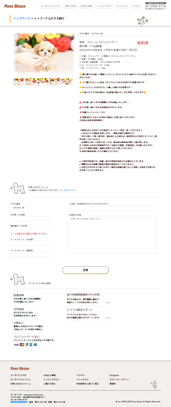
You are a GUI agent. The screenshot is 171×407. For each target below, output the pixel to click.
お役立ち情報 (86, 6)
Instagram (114, 375)
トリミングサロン (104, 6)
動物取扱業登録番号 (18, 402)
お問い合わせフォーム (20, 383)
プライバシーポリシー (120, 379)
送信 (85, 270)
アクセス (136, 6)
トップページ (21, 18)
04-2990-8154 (67, 190)
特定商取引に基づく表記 (87, 383)
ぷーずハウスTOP (18, 375)
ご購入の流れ (70, 6)
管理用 (113, 383)
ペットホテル (122, 6)
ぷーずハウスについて (50, 6)
